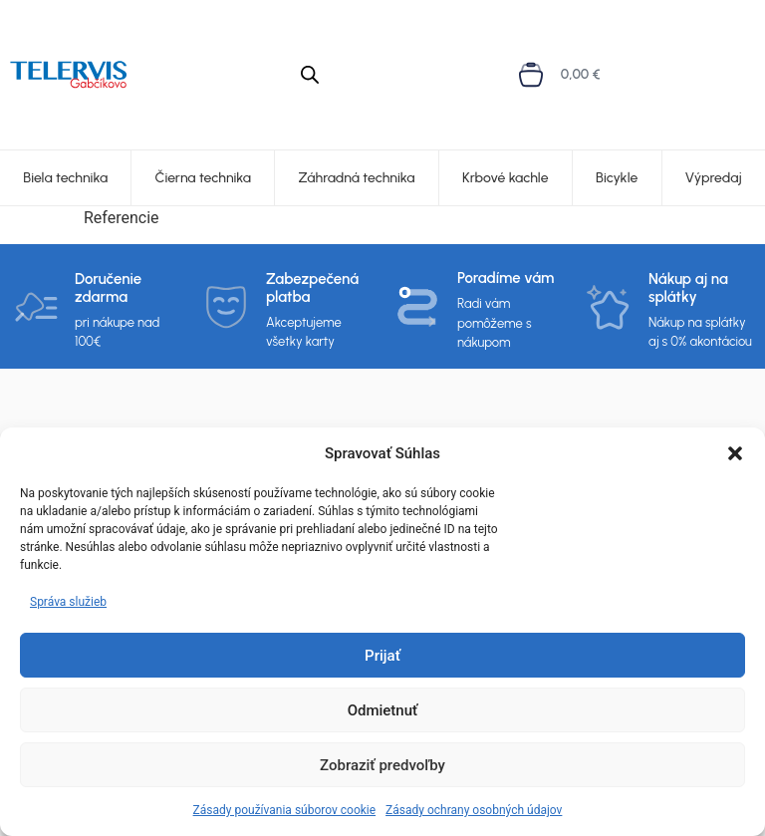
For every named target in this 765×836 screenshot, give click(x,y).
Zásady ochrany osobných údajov (473, 810)
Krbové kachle (505, 177)
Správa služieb (68, 602)
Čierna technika (203, 177)
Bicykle (617, 177)
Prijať (382, 656)
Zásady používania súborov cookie (285, 810)
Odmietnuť (383, 710)
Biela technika (65, 177)
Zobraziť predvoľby (382, 765)
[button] (735, 453)
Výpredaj (713, 177)
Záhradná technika (357, 177)
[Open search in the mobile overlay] (310, 75)
